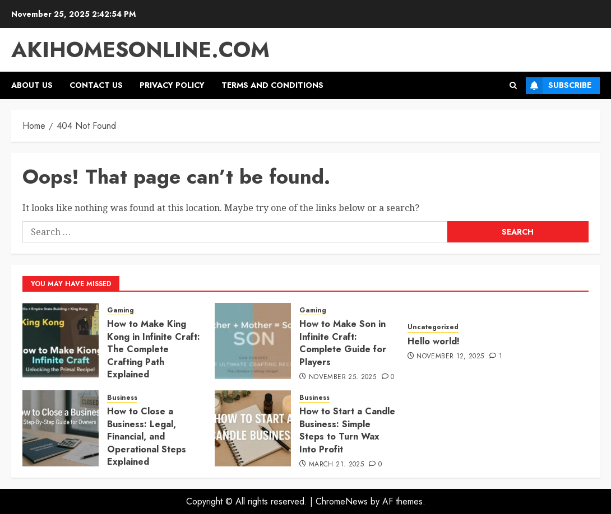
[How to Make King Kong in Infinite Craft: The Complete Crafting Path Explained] (60, 341)
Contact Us (96, 85)
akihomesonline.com (140, 49)
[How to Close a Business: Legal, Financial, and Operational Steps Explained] (60, 428)
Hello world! (434, 341)
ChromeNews (342, 501)
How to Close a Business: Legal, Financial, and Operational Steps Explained (146, 436)
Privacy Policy (172, 85)
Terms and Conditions (272, 85)
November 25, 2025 (342, 377)
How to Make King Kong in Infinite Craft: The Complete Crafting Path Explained (153, 349)
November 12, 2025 (450, 356)
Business (122, 398)
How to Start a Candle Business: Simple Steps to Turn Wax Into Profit (347, 430)
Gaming (120, 310)
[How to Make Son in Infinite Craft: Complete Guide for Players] (253, 341)
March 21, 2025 (336, 464)
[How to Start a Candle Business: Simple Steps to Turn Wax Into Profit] (253, 428)
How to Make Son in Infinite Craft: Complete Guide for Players (342, 342)
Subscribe (558, 85)
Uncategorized (433, 327)
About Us (32, 85)
